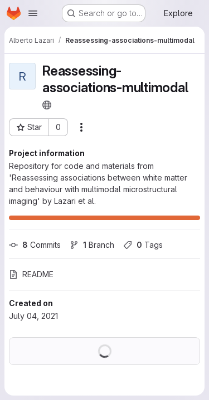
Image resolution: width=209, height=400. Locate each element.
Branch (92, 244)
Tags (143, 244)
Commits (35, 244)
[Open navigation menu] (33, 13)
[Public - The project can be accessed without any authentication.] (46, 105)
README (31, 274)
